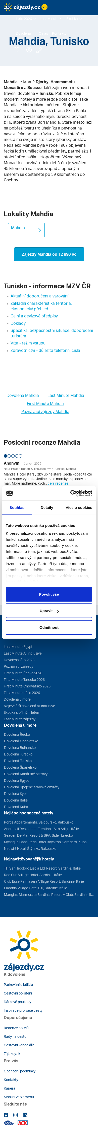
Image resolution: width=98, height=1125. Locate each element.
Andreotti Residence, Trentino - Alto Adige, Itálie (41, 829)
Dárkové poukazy (17, 1002)
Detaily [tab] (47, 507)
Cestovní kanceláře (19, 1045)
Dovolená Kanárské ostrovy (25, 774)
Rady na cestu (15, 1036)
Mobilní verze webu (19, 1097)
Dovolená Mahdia (23, 395)
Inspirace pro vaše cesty (23, 1010)
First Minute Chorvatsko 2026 (27, 686)
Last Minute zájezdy (19, 719)
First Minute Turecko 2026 (24, 679)
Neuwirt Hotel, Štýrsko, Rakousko (30, 848)
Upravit (49, 611)
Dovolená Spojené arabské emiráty (31, 787)
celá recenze (58, 483)
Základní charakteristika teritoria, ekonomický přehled (41, 306)
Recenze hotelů (16, 1028)
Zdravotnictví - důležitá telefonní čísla (45, 350)
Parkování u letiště (18, 984)
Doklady (18, 323)
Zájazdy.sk (12, 1053)
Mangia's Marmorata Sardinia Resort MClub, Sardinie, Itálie (49, 894)
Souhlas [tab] (17, 507)
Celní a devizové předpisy (34, 315)
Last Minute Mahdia (65, 395)
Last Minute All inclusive (23, 653)
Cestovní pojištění (18, 993)
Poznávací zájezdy (18, 666)
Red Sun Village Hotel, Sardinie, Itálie (33, 875)
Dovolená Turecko (18, 754)
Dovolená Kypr (15, 793)
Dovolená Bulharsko (20, 747)
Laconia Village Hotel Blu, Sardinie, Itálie (35, 888)
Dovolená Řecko (17, 734)
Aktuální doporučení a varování (39, 295)
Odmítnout (49, 627)
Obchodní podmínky (19, 1071)
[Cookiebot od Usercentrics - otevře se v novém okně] (70, 493)
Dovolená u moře (17, 699)
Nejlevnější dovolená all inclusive (29, 706)
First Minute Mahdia (45, 403)
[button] (26, 18)
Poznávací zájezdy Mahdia (45, 411)
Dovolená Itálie (16, 800)
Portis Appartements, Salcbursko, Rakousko (38, 822)
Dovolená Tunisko (18, 761)
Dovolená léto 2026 (19, 660)
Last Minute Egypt (18, 646)
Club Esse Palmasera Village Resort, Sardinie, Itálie (44, 881)
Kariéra (9, 1088)
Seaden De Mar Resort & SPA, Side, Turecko (38, 835)
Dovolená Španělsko (20, 767)
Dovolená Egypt (16, 780)
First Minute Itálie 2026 (22, 692)
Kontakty (11, 1079)
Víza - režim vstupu (28, 342)
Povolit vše (49, 594)
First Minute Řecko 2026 (23, 673)
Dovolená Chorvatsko (21, 741)
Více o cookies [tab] (79, 507)
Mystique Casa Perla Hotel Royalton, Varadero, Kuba (45, 842)
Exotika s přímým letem (22, 712)
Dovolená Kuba (16, 807)
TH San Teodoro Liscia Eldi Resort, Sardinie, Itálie (42, 868)
